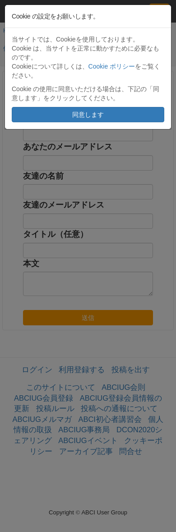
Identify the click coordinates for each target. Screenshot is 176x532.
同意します (88, 114)
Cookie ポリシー (111, 66)
